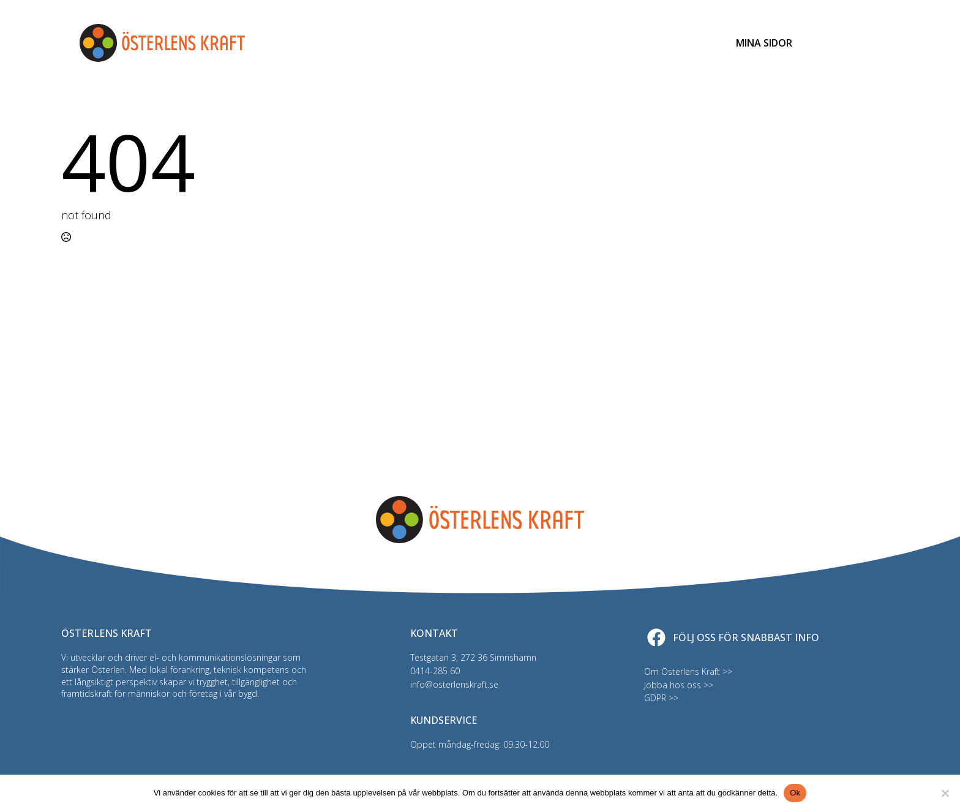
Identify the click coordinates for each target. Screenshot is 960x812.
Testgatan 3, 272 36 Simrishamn (473, 657)
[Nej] (945, 793)
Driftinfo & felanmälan (564, 43)
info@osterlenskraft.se (454, 684)
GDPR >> (661, 698)
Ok (795, 792)
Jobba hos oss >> (678, 685)
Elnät (321, 43)
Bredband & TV (453, 43)
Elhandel (377, 43)
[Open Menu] (871, 43)
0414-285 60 (435, 671)
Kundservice (670, 43)
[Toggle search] (834, 43)
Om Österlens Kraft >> (688, 671)
